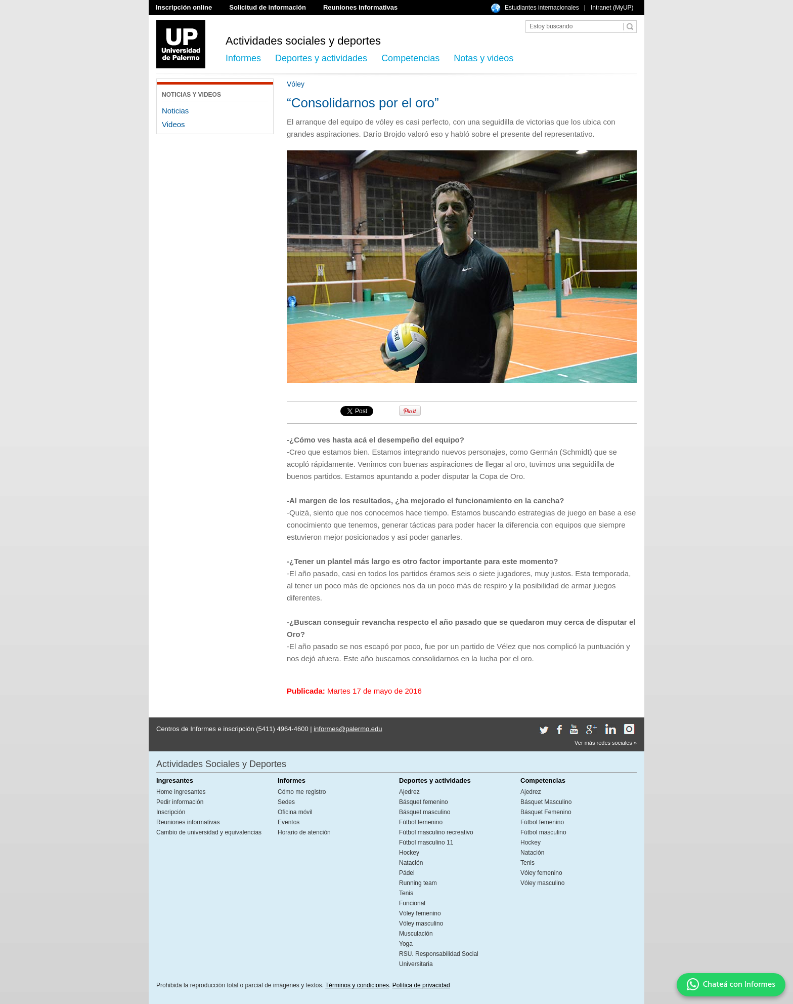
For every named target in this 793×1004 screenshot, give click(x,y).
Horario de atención (304, 832)
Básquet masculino (424, 812)
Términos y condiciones (357, 985)
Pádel (407, 872)
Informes (243, 58)
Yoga (406, 943)
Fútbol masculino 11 (426, 842)
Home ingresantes (180, 791)
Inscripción (170, 812)
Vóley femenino (420, 913)
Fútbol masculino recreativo (436, 832)
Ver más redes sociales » (606, 743)
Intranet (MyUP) (612, 7)
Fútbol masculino (543, 832)
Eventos (288, 822)
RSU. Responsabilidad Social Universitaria (438, 959)
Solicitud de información (267, 7)
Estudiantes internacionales (542, 7)
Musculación (416, 933)
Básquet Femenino (545, 812)
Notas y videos (483, 58)
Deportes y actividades (321, 58)
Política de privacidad (421, 985)
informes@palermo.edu (348, 729)
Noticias (175, 110)
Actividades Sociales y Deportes (221, 764)
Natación (411, 862)
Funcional (412, 903)
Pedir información (179, 802)
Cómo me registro (302, 791)
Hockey (409, 852)
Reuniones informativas (360, 7)
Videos (173, 124)
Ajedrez (409, 791)
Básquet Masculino (545, 802)
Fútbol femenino (421, 822)
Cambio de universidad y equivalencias (208, 832)
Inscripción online (184, 7)
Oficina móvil (295, 812)
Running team (418, 883)
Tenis (406, 893)
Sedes (286, 802)
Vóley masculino (421, 923)
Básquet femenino (423, 802)
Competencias (410, 58)
